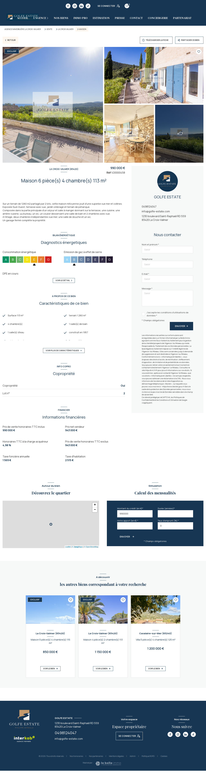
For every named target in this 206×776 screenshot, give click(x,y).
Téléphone (147, 259)
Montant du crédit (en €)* (130, 513)
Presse (120, 18)
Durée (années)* (166, 513)
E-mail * (145, 273)
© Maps (77, 552)
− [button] (95, 515)
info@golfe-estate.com (156, 211)
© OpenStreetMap (91, 552)
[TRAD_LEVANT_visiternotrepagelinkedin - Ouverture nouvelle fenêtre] (81, 6)
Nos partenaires (96, 761)
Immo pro (80, 18)
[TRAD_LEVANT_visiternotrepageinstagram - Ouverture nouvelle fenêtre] (74, 6)
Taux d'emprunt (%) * (168, 525)
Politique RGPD (148, 761)
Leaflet (68, 552)
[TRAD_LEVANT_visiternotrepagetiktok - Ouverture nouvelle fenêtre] (88, 6)
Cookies (164, 761)
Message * (147, 288)
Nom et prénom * (150, 244)
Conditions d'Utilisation (169, 400)
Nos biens (61, 18)
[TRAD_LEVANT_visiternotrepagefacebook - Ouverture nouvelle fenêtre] (68, 6)
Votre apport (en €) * (127, 525)
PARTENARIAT (182, 18)
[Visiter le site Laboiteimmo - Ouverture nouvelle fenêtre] (108, 769)
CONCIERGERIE (158, 18)
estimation (101, 18)
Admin (133, 761)
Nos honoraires (76, 761)
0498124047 (149, 206)
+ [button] (95, 510)
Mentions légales (116, 761)
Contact (136, 18)
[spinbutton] (175, 531)
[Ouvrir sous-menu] (49, 18)
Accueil (22, 18)
